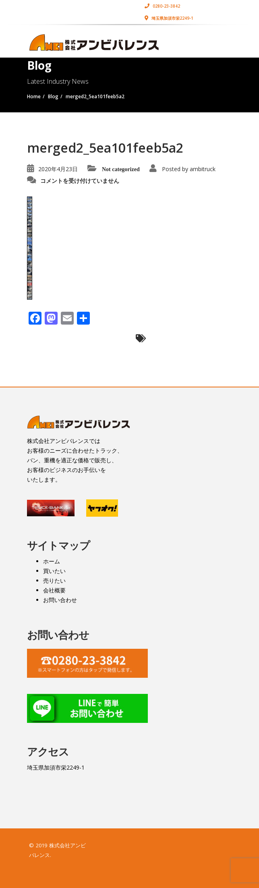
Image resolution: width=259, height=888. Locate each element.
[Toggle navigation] (220, 39)
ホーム (51, 561)
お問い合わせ (60, 600)
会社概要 (54, 590)
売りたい (54, 580)
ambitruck (202, 169)
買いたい (54, 571)
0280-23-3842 (162, 6)
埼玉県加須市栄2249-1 (169, 18)
